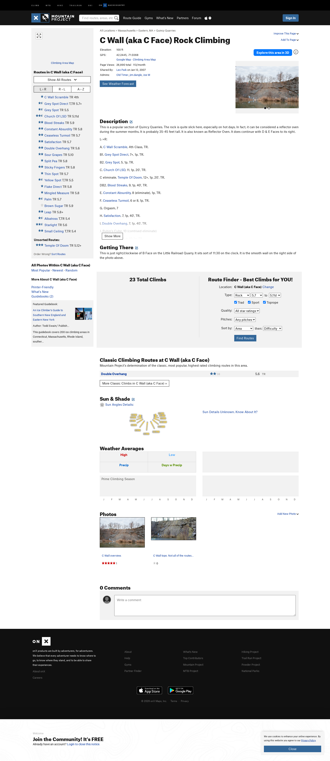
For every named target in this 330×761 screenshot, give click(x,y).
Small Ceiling (54, 231)
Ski (90, 5)
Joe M (146, 74)
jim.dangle (136, 74)
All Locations (107, 30)
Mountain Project (195, 659)
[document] (292, 743)
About (128, 646)
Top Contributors (195, 652)
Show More (112, 231)
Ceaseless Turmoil (57, 135)
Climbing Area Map (62, 63)
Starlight (50, 225)
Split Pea (50, 161)
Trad (239, 297)
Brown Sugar (53, 206)
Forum (196, 18)
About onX (40, 666)
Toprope (270, 297)
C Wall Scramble (56, 97)
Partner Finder (134, 665)
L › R (43, 89)
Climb (35, 5)
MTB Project (191, 665)
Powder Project (252, 659)
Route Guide (132, 18)
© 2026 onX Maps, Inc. (154, 695)
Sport (253, 297)
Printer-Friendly (42, 287)
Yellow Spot (52, 180)
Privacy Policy (308, 740)
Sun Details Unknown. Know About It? (229, 407)
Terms (173, 695)
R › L (62, 89)
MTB (48, 5)
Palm (48, 199)
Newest (57, 270)
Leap (47, 212)
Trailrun (75, 5)
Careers (38, 672)
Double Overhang (57, 148)
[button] (240, 82)
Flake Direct (53, 186)
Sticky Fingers (54, 167)
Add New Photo (288, 508)
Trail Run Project (253, 652)
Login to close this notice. (83, 744)
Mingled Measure (56, 193)
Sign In (291, 18)
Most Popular (40, 270)
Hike (60, 5)
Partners (183, 18)
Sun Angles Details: (148, 414)
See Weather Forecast (118, 84)
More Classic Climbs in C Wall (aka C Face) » (134, 378)
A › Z (80, 89)
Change (268, 282)
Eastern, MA (145, 30)
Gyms (149, 18)
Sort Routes (58, 254)
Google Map (123, 59)
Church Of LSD (55, 116)
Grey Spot (51, 110)
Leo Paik (121, 69)
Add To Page (290, 39)
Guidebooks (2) (42, 296)
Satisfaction (52, 142)
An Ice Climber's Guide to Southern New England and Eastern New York (49, 314)
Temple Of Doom (56, 245)
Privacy (185, 695)
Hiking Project (252, 646)
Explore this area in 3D (279, 50)
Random (71, 270)
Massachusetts (127, 30)
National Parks (252, 665)
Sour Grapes (53, 155)
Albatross (51, 218)
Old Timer (122, 74)
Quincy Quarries (166, 30)
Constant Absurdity (58, 129)
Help (127, 652)
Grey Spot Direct (56, 103)
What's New (164, 18)
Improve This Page (286, 33)
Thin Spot (51, 174)
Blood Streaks (54, 123)
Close (293, 749)
